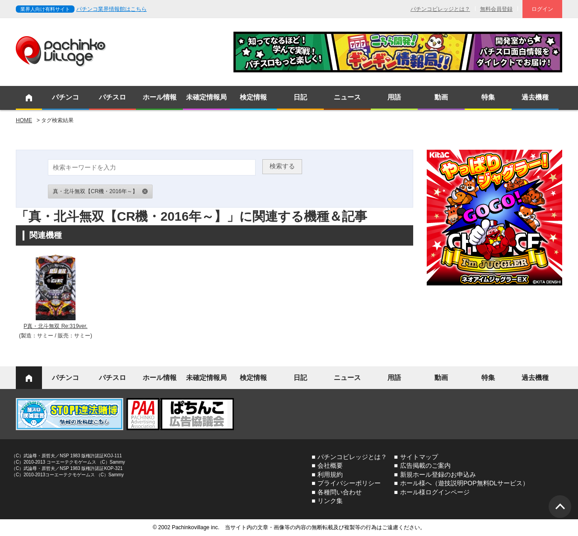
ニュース (347, 97)
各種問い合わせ (339, 492)
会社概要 (330, 465)
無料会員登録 (496, 9)
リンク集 (330, 500)
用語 (394, 97)
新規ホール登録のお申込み (438, 474)
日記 (300, 97)
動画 (441, 97)
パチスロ (112, 97)
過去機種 (535, 97)
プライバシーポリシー (349, 483)
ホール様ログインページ (435, 492)
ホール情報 (160, 97)
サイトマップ (419, 456)
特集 (488, 97)
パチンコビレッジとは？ (440, 9)
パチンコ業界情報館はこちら (111, 9)
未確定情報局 (206, 97)
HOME (24, 120)
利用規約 (330, 474)
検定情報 (253, 97)
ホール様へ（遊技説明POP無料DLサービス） (464, 483)
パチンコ (65, 97)
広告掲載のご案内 (425, 465)
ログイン (542, 9)
